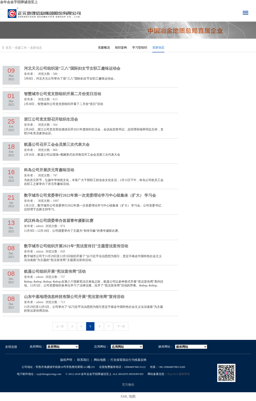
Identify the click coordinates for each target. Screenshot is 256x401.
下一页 (121, 326)
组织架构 (121, 47)
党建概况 (104, 47)
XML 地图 (128, 396)
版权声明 (66, 359)
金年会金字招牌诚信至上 (19, 2)
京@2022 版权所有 (178, 374)
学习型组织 (139, 47)
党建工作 (21, 47)
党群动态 (36, 47)
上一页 (60, 326)
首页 (9, 47)
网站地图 (100, 359)
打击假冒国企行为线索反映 (129, 359)
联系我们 (83, 359)
